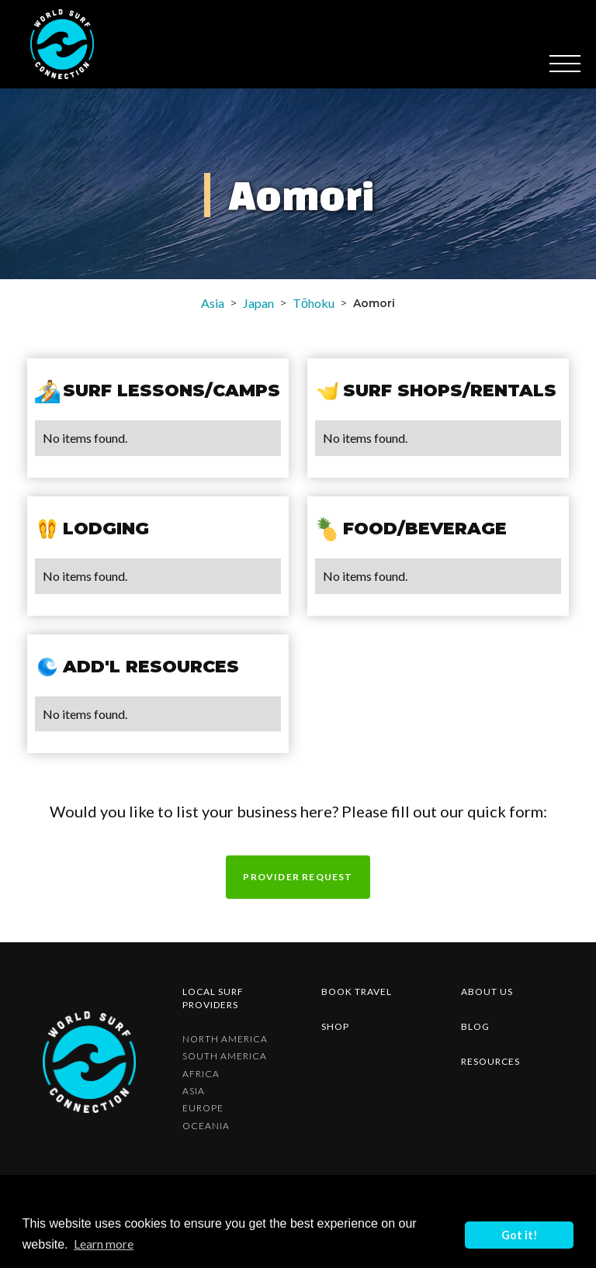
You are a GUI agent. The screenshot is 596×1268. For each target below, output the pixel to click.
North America (225, 1039)
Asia (212, 302)
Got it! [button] (519, 1235)
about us (487, 991)
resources (490, 1061)
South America (224, 1056)
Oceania (206, 1126)
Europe (203, 1108)
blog (475, 1026)
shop (335, 1026)
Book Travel (356, 991)
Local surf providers (213, 998)
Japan (258, 302)
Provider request (297, 877)
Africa (201, 1074)
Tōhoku (313, 302)
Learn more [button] (103, 1243)
